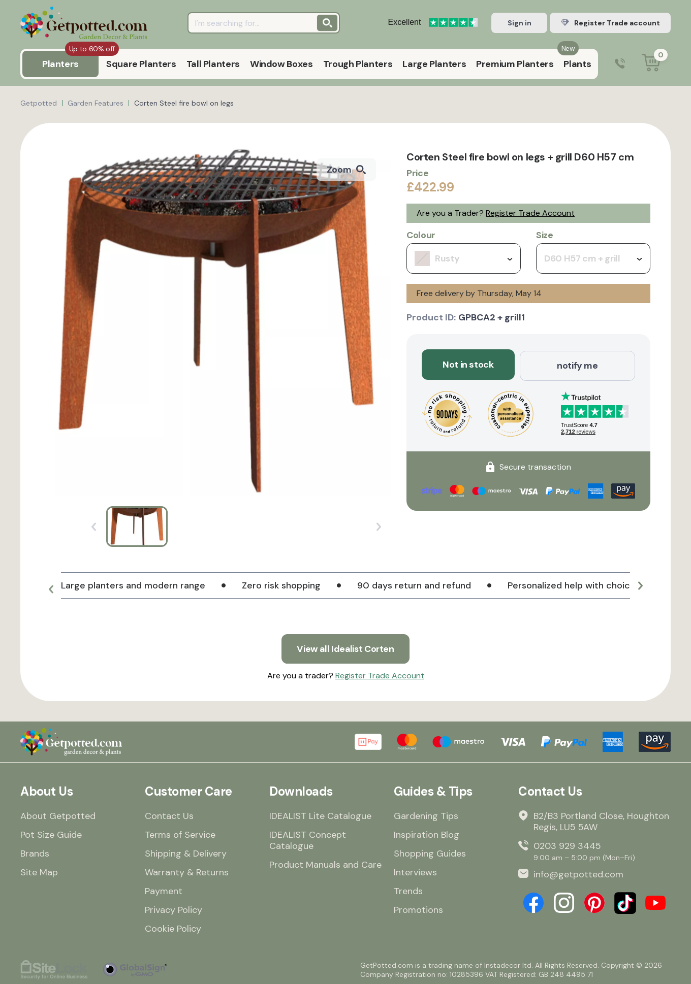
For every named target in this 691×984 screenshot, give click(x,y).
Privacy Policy (173, 909)
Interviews (415, 871)
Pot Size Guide (51, 834)
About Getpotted (58, 815)
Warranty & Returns (187, 871)
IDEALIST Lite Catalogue (320, 815)
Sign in (519, 22)
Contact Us (169, 815)
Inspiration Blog (426, 834)
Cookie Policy (173, 928)
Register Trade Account (530, 213)
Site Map (39, 871)
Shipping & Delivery (186, 852)
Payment (163, 890)
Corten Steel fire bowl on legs (184, 103)
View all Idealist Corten (345, 648)
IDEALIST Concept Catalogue (307, 839)
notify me (577, 364)
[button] (51, 589)
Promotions (418, 909)
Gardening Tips (426, 815)
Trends (408, 890)
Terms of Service (180, 834)
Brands (34, 852)
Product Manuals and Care (325, 864)
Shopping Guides (430, 852)
